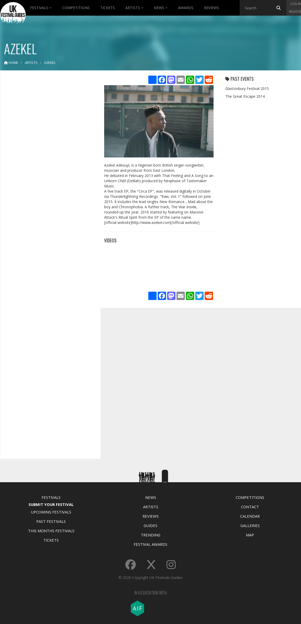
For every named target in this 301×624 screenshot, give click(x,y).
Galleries (250, 525)
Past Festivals (51, 521)
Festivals (41, 7)
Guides (150, 525)
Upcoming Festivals (51, 512)
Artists (134, 7)
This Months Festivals (51, 530)
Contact (250, 506)
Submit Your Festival (51, 504)
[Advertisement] (46, 156)
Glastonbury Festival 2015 (247, 88)
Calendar (250, 516)
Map (250, 534)
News (161, 7)
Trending (150, 534)
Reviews (211, 7)
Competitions (76, 7)
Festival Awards (150, 544)
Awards (185, 7)
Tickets (107, 7)
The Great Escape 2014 (245, 96)
